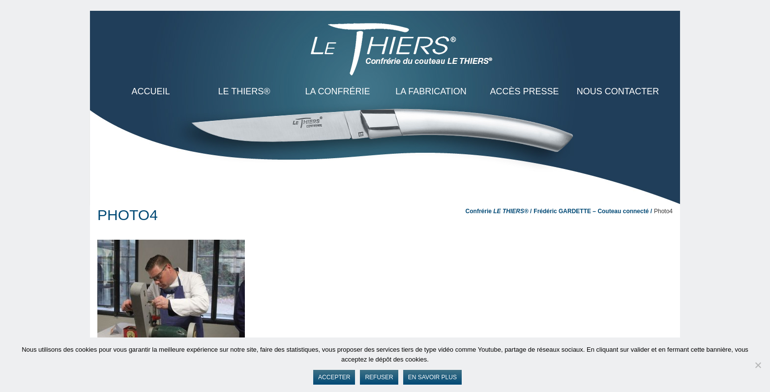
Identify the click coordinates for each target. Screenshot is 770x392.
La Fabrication (431, 91)
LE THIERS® (244, 91)
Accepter (334, 377)
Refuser (379, 377)
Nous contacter (618, 91)
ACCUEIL (150, 91)
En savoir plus (432, 377)
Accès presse (524, 91)
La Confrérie (337, 91)
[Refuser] (758, 365)
